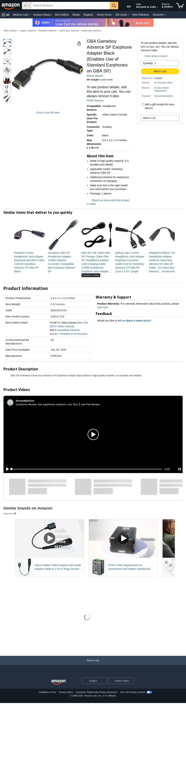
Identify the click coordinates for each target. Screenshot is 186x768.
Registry (88, 14)
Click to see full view (48, 112)
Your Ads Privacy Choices (132, 692)
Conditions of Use (47, 692)
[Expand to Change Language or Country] (103, 680)
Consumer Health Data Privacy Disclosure (96, 692)
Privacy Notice (66, 692)
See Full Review (90, 404)
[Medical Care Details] (30, 14)
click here (102, 307)
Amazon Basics (42, 14)
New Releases (140, 14)
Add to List (149, 117)
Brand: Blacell (95, 75)
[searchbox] (71, 5)
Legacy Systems (28, 30)
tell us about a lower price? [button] (136, 320)
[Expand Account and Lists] (157, 7)
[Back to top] (93, 664)
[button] (5, 14)
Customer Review (26, 404)
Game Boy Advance (91, 30)
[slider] (86, 469)
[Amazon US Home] (58, 682)
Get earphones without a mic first (58, 404)
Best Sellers (62, 14)
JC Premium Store (163, 82)
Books (76, 14)
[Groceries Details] (165, 14)
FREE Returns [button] (97, 100)
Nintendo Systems (48, 30)
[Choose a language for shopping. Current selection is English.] (92, 681)
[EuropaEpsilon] (25, 400)
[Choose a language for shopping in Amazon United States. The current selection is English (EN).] (126, 5)
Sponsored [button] (10, 513)
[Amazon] (11, 5)
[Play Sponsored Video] (49, 538)
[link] (29, 262)
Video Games (10, 30)
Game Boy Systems (69, 30)
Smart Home (104, 14)
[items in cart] (179, 5)
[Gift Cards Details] (128, 14)
